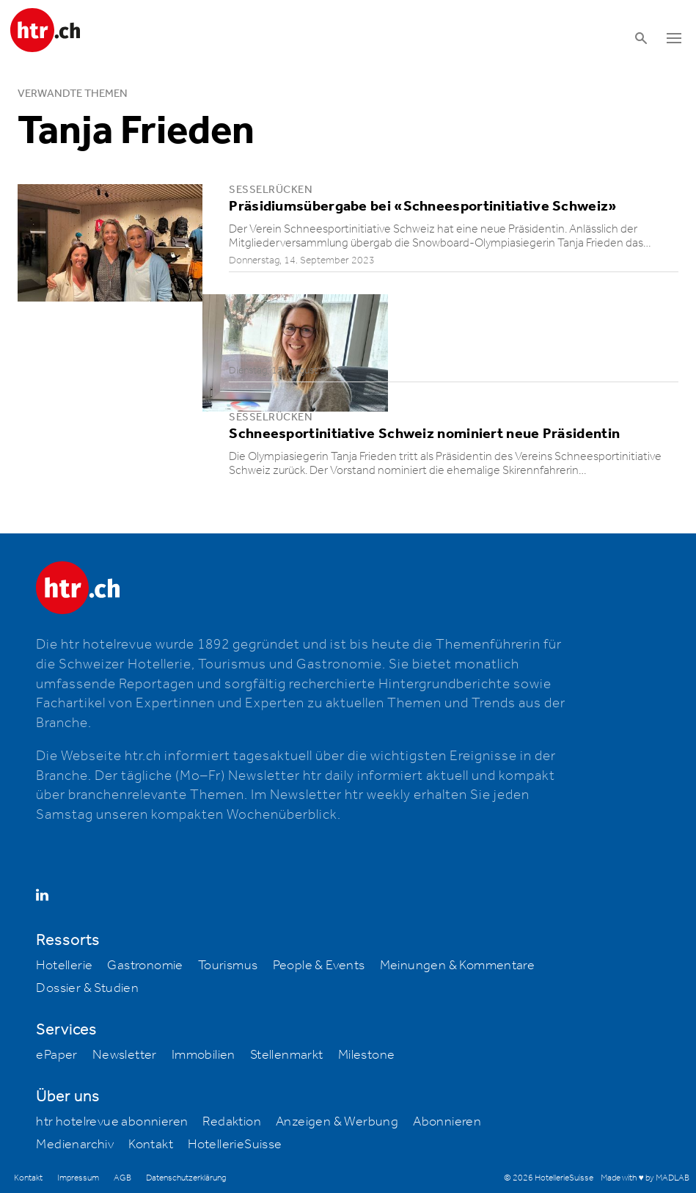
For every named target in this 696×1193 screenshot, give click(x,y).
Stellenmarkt (286, 1055)
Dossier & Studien (87, 988)
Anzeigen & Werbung (337, 1122)
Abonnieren (447, 1122)
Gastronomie (145, 965)
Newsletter (124, 1055)
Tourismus (228, 965)
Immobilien (203, 1055)
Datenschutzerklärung (186, 1178)
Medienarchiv (75, 1144)
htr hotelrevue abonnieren (112, 1122)
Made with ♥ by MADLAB (645, 1178)
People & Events (319, 965)
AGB (122, 1178)
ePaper (56, 1055)
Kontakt (150, 1144)
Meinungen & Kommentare (457, 965)
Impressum (78, 1178)
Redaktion (231, 1122)
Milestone (366, 1055)
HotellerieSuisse (235, 1144)
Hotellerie (64, 965)
